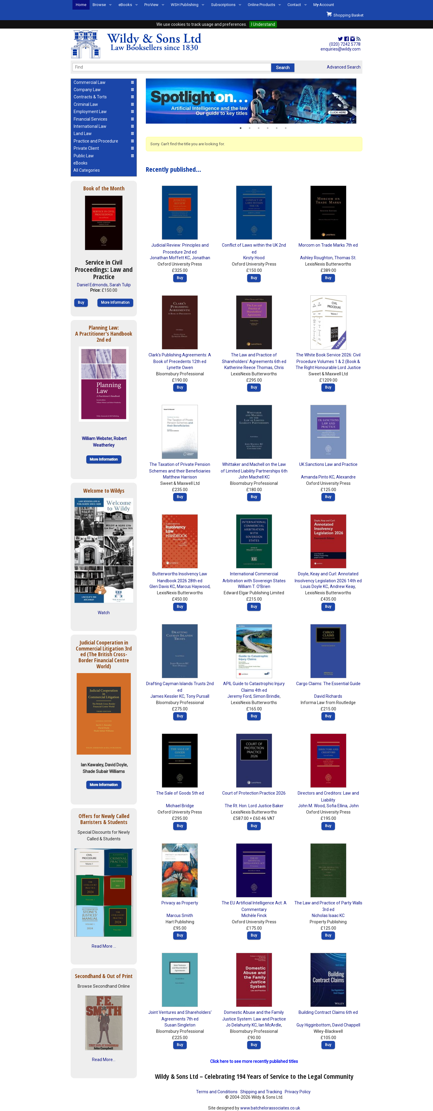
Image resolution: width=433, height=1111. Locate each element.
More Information (115, 302)
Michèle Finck (254, 915)
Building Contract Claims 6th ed (328, 1012)
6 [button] (286, 128)
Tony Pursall (197, 696)
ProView (151, 4)
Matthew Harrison (180, 477)
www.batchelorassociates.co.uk (270, 1108)
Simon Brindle (266, 696)
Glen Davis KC (162, 586)
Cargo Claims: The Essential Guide (328, 683)
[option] (254, 101)
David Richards (328, 696)
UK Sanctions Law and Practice (328, 464)
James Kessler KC (167, 696)
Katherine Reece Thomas (248, 367)
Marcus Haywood (193, 586)
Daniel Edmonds (92, 284)
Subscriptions (223, 4)
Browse (99, 4)
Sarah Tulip (120, 284)
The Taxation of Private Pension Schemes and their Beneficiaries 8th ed (179, 471)
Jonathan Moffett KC (170, 257)
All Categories (86, 170)
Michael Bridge (180, 805)
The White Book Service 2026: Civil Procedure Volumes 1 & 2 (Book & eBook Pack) (328, 361)
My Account (323, 4)
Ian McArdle (270, 1025)
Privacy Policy (298, 1091)
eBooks (125, 4)
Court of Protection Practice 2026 (254, 793)
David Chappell (346, 1025)
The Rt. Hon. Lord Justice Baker (254, 805)
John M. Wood (311, 805)
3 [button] (259, 128)
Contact (294, 4)
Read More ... (104, 946)
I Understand (263, 24)
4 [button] (268, 128)
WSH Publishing (184, 4)
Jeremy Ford (239, 696)
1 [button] (241, 128)
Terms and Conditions (217, 1091)
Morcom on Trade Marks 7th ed (328, 245)
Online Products (261, 4)
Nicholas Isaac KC (328, 915)
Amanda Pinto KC (317, 477)
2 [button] (250, 128)
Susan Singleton (179, 1025)
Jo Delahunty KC (241, 1025)
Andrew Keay (342, 586)
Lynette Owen (180, 367)
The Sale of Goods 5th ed (180, 793)
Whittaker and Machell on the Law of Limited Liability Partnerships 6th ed (254, 471)
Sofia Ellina (337, 805)
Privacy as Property (179, 902)
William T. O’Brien (254, 586)
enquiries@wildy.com (341, 49)
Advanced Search (344, 67)
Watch (104, 612)
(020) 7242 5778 (345, 44)
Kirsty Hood (254, 257)
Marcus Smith (180, 915)
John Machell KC (254, 477)
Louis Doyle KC (314, 586)
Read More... (103, 1059)
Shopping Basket (345, 14)
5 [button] (277, 128)
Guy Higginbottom (313, 1025)
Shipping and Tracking (261, 1091)
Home (81, 4)
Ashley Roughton (316, 257)
